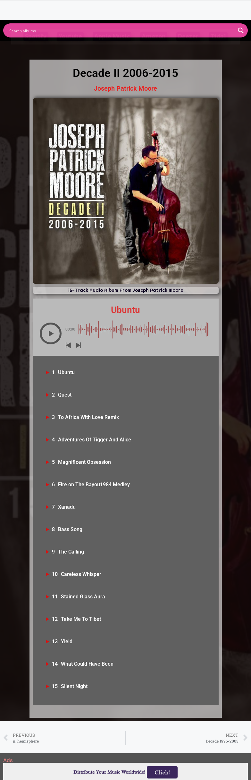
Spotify (35, 48)
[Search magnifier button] (240, 30)
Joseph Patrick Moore (125, 88)
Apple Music (112, 48)
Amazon (154, 48)
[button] (51, 333)
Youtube (70, 48)
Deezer (188, 48)
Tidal (218, 48)
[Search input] (121, 30)
